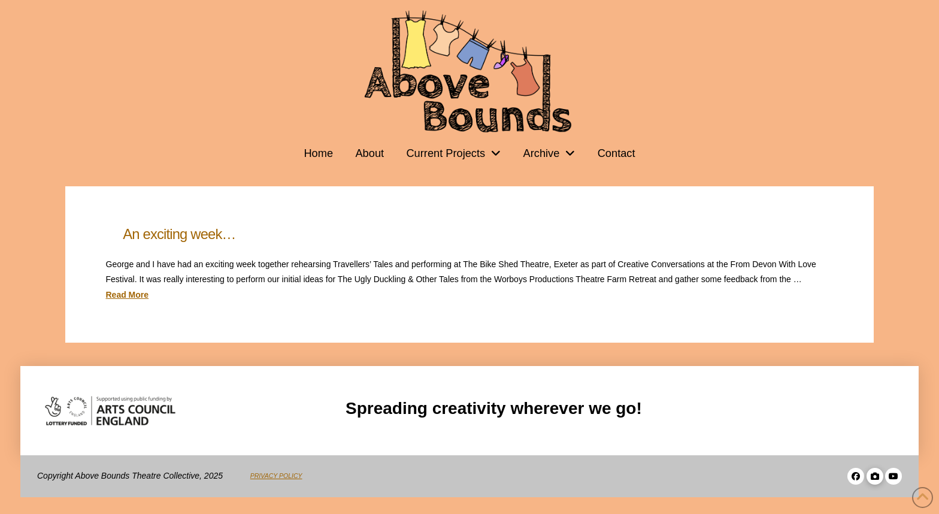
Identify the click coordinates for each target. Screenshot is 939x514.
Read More (127, 295)
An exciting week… (179, 234)
